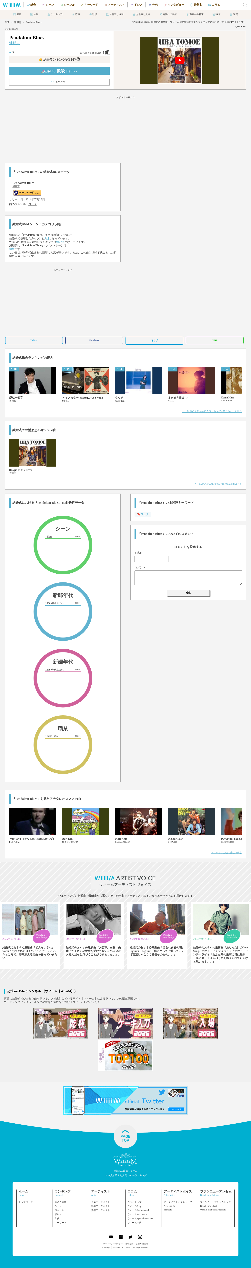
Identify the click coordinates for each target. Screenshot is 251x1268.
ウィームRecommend (138, 1210)
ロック (32, 204)
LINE (214, 340)
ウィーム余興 (134, 1222)
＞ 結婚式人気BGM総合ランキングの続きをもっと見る (212, 411)
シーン (58, 1206)
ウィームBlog (134, 1206)
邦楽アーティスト (100, 1206)
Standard (168, 1209)
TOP (7, 22)
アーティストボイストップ (178, 1202)
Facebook (94, 340)
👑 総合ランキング (59, 59)
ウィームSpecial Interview (140, 1218)
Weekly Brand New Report (213, 1209)
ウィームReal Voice (137, 1214)
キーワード (60, 1222)
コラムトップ (134, 1202)
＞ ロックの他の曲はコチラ (226, 852)
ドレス (58, 1214)
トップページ (26, 1202)
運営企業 (129, 1244)
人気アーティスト (100, 1202)
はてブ (154, 340)
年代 (57, 1218)
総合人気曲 (60, 1202)
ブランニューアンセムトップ (215, 1202)
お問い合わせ (142, 1244)
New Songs (169, 1206)
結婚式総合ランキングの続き (32, 357)
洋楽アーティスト (100, 1210)
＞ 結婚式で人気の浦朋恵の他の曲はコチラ (218, 483)
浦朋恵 (17, 22)
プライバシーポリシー (113, 1244)
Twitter (34, 340)
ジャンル (59, 1210)
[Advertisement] (125, 129)
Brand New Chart (208, 1206)
